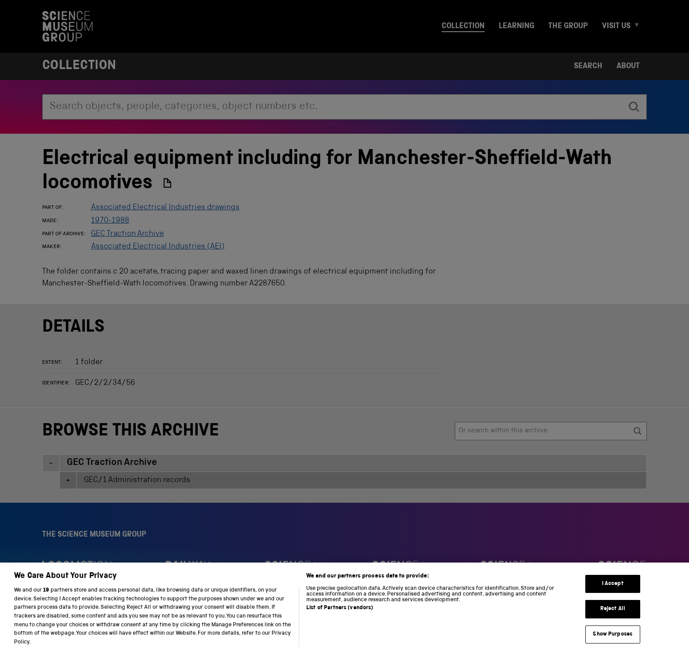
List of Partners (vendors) (339, 615)
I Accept (613, 589)
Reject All (612, 615)
